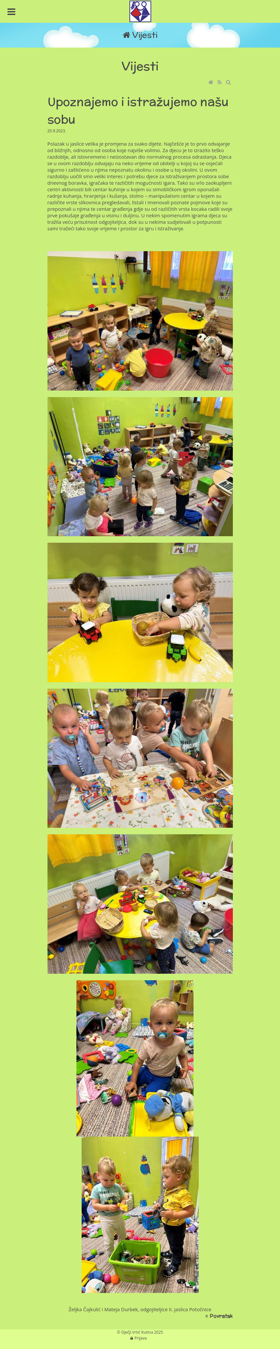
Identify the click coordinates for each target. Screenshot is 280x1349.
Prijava (141, 1338)
